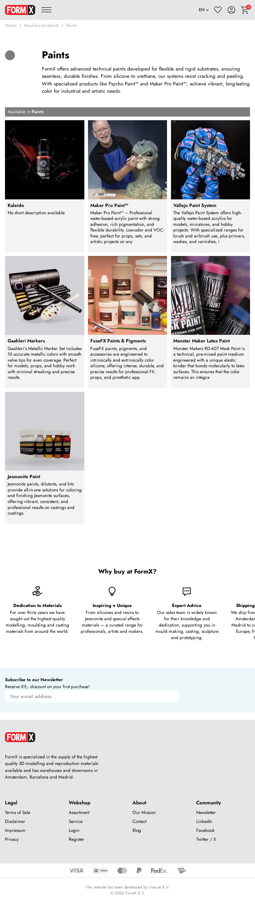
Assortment (79, 812)
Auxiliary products (41, 25)
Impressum (15, 830)
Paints (71, 25)
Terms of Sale (17, 812)
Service (76, 821)
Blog (136, 830)
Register (76, 839)
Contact (139, 821)
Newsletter (206, 812)
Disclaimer (15, 821)
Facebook (205, 830)
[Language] (204, 10)
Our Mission (144, 812)
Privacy (12, 839)
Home (11, 25)
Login (74, 830)
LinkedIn (204, 821)
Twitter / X (206, 839)
